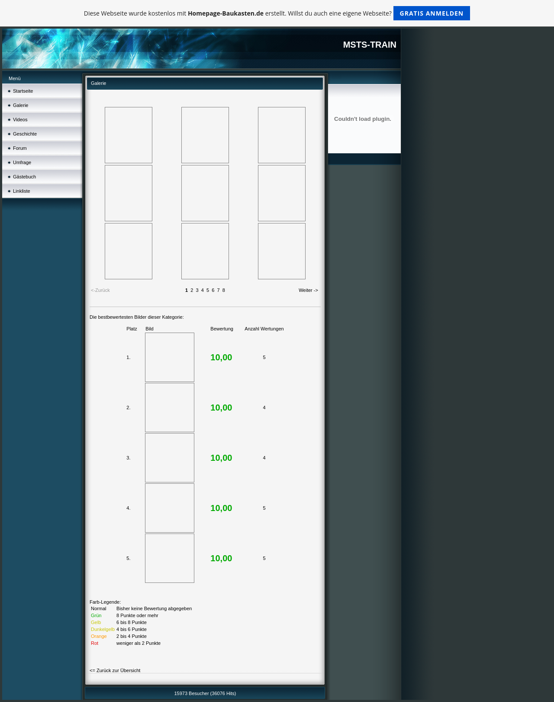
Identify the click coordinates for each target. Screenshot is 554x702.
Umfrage (22, 162)
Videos (20, 119)
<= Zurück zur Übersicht (115, 670)
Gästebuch (24, 176)
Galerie (20, 105)
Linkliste (21, 191)
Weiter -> (308, 290)
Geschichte (25, 133)
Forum (20, 148)
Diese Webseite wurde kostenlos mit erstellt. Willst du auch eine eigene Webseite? (277, 13)
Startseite (23, 91)
